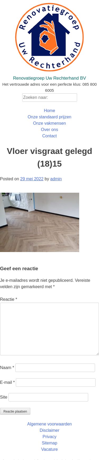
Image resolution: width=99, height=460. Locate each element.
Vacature (49, 449)
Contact (49, 136)
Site (3, 397)
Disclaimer (49, 430)
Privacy (49, 436)
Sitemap (49, 443)
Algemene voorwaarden (49, 424)
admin (56, 179)
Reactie (8, 299)
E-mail (7, 382)
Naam (7, 367)
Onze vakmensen (49, 123)
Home (49, 110)
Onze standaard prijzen (49, 117)
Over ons (49, 129)
